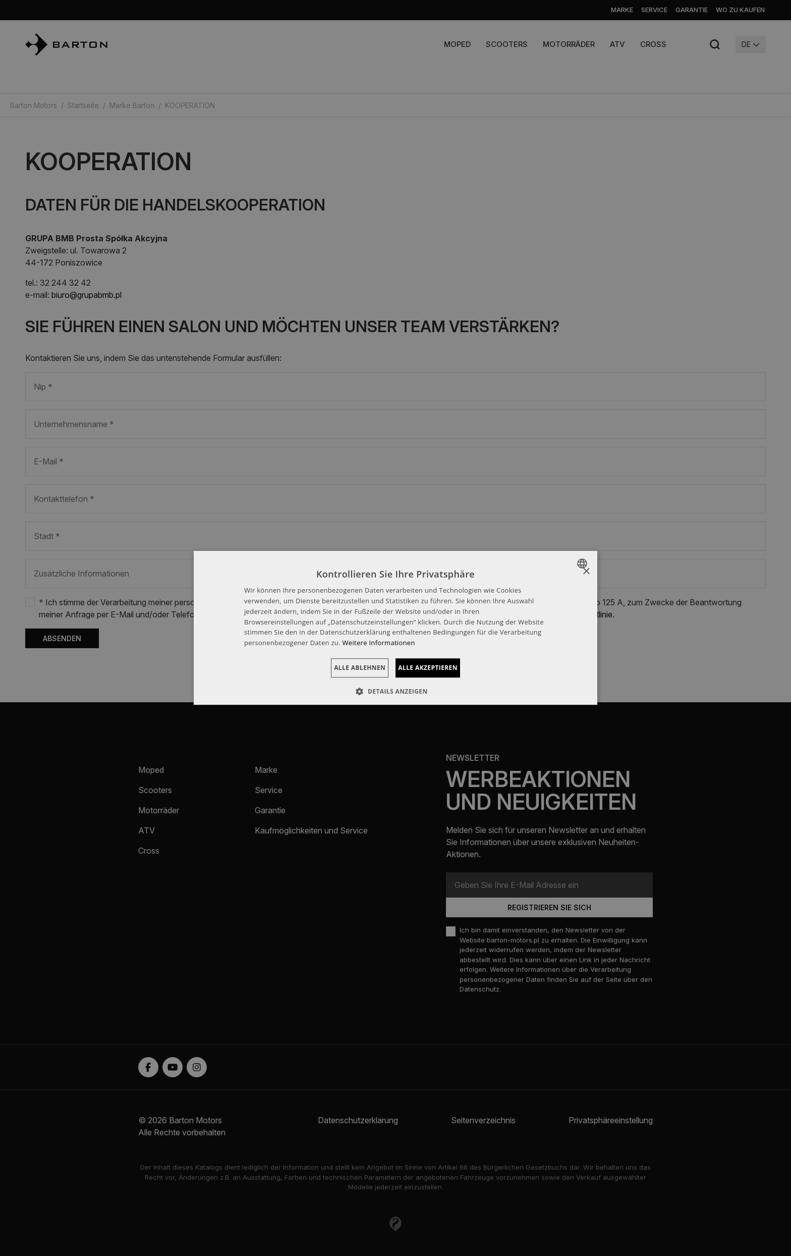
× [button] (586, 571)
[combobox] (583, 563)
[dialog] (395, 628)
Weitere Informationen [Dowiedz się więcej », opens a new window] (379, 642)
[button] (395, 692)
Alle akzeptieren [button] (440, 667)
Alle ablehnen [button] (347, 667)
